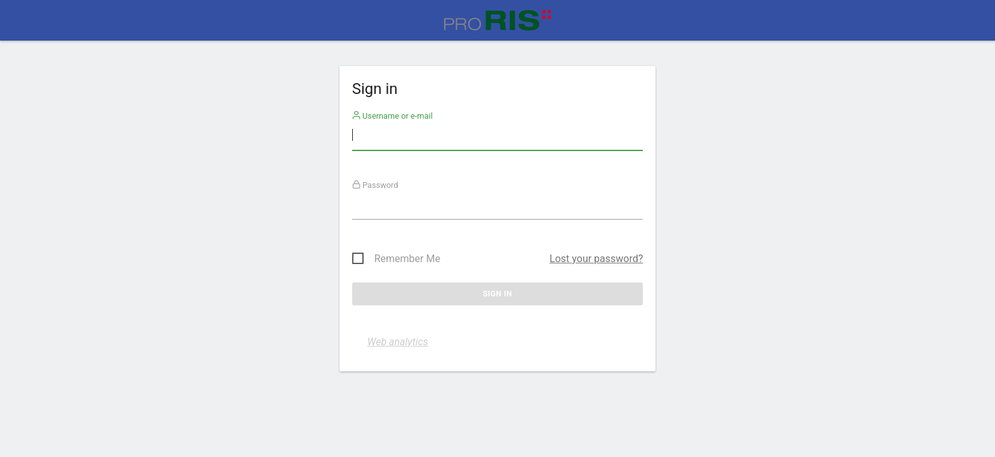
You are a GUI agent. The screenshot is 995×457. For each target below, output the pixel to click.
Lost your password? (596, 259)
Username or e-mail (392, 116)
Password (375, 185)
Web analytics (397, 342)
